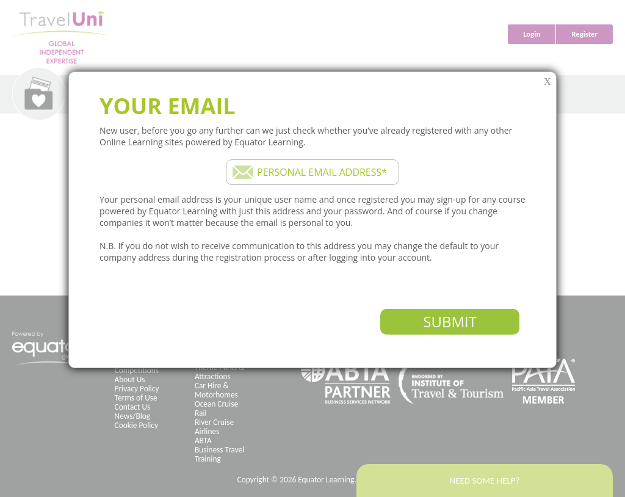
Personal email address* (322, 172)
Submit (450, 321)
